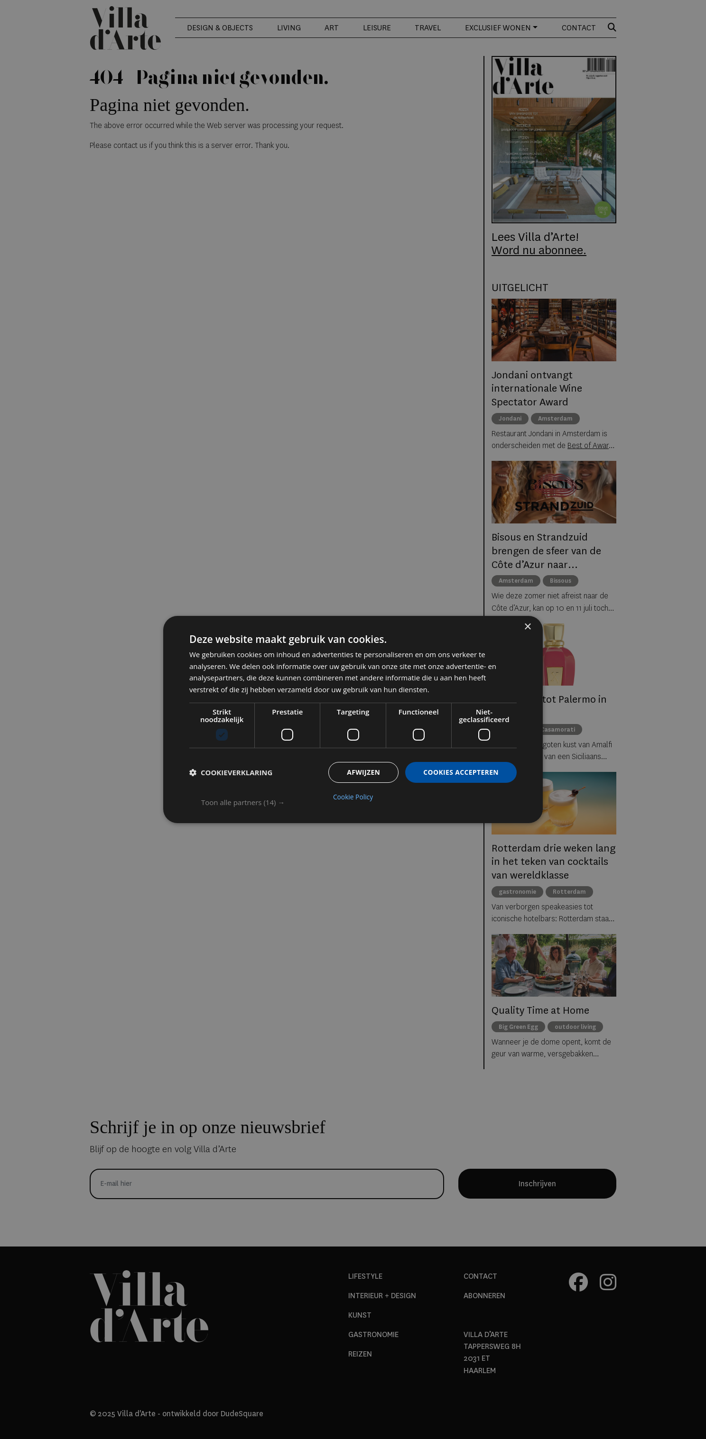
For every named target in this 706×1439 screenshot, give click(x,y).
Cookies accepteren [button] (461, 772)
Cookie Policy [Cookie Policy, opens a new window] (353, 797)
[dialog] (353, 719)
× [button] (527, 627)
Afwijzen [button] (363, 772)
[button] (359, 802)
